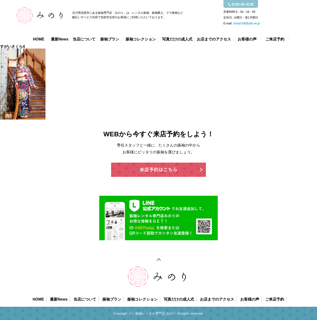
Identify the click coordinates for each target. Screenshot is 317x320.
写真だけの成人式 (177, 39)
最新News (59, 39)
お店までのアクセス (214, 39)
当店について (84, 39)
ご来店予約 (274, 39)
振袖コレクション (141, 39)
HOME (38, 39)
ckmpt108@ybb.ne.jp (246, 23)
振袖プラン (109, 39)
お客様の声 (247, 39)
